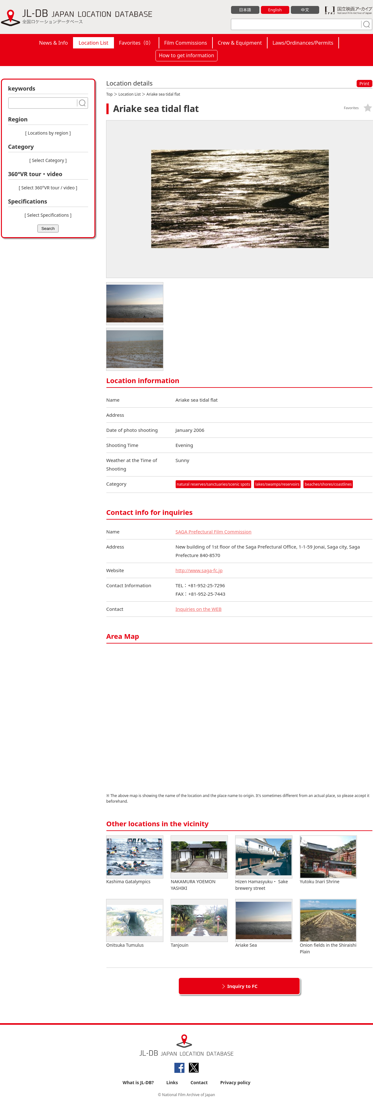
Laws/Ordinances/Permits (303, 42)
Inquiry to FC (242, 986)
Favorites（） (136, 42)
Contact (199, 1082)
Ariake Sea (263, 923)
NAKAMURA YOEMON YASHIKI (199, 863)
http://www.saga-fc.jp (199, 570)
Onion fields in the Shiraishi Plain (328, 927)
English (275, 10)
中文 (305, 10)
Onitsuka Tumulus (134, 923)
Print (364, 83)
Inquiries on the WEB (199, 609)
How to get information (186, 55)
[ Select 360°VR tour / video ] (48, 188)
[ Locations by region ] (48, 133)
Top (109, 94)
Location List (93, 42)
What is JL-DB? (138, 1082)
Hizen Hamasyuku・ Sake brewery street (263, 863)
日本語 (245, 10)
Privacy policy (235, 1082)
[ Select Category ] (48, 160)
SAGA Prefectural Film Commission (214, 531)
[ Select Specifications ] (48, 215)
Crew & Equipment (240, 42)
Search (47, 228)
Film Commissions (185, 42)
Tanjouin (199, 923)
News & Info (53, 42)
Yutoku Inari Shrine (328, 860)
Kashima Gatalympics (134, 860)
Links (172, 1082)
